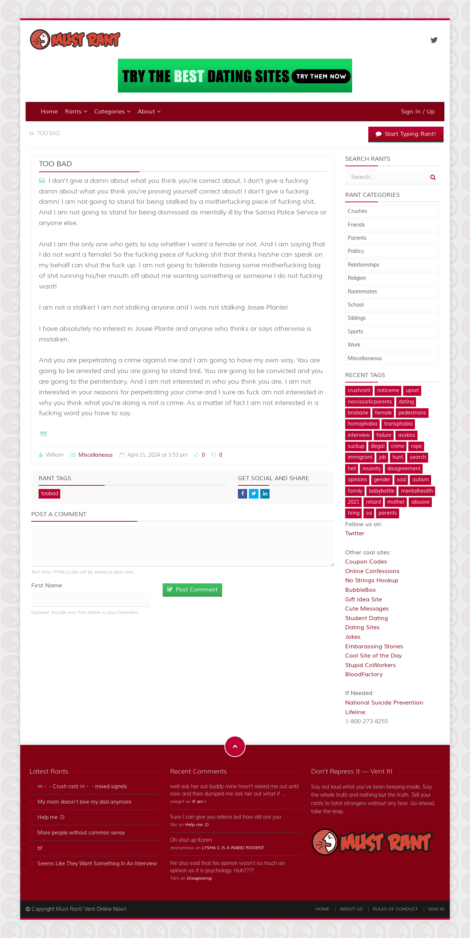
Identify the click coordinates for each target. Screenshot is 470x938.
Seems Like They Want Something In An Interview (97, 864)
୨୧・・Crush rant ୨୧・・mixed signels (82, 786)
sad (401, 480)
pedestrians (412, 413)
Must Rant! (69, 909)
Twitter (354, 533)
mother (396, 502)
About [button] (149, 111)
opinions (357, 480)
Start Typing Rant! (406, 134)
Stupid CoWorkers (370, 665)
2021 (353, 502)
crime (397, 446)
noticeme (388, 390)
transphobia (398, 424)
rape (416, 446)
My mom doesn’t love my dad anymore (84, 802)
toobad (49, 493)
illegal (377, 446)
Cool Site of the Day (373, 655)
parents (388, 513)
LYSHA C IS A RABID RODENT (233, 848)
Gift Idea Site (363, 599)
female (383, 413)
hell (352, 469)
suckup (356, 446)
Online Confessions (372, 571)
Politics (356, 251)
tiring (353, 513)
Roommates (362, 292)
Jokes (353, 637)
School (356, 305)
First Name (46, 585)
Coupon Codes (366, 561)
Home (49, 111)
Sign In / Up (418, 111)
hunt (398, 457)
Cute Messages (367, 608)
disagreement (403, 469)
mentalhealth (417, 491)
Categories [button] (112, 111)
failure (383, 435)
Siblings (357, 318)
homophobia (362, 424)
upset (412, 390)
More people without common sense (81, 833)
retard (373, 502)
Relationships (363, 265)
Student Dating (366, 618)
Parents (357, 238)
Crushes (357, 211)
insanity (371, 469)
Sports (355, 332)
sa (369, 513)
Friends (356, 225)
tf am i (199, 801)
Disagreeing (199, 878)
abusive (420, 502)
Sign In (436, 909)
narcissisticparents (370, 402)
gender (382, 480)
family (355, 491)
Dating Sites (362, 627)
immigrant (360, 457)
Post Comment (192, 589)
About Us (351, 909)
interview (359, 435)
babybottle (381, 491)
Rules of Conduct (395, 909)
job (382, 457)
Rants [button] (76, 111)
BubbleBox (360, 590)
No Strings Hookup (371, 580)
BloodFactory (364, 674)
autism (420, 480)
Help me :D (51, 817)
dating (406, 402)
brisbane (358, 413)
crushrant (359, 390)
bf (39, 848)
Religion (357, 278)
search (418, 457)
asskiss (406, 435)
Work (354, 345)
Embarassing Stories (374, 646)
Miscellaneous (96, 455)
